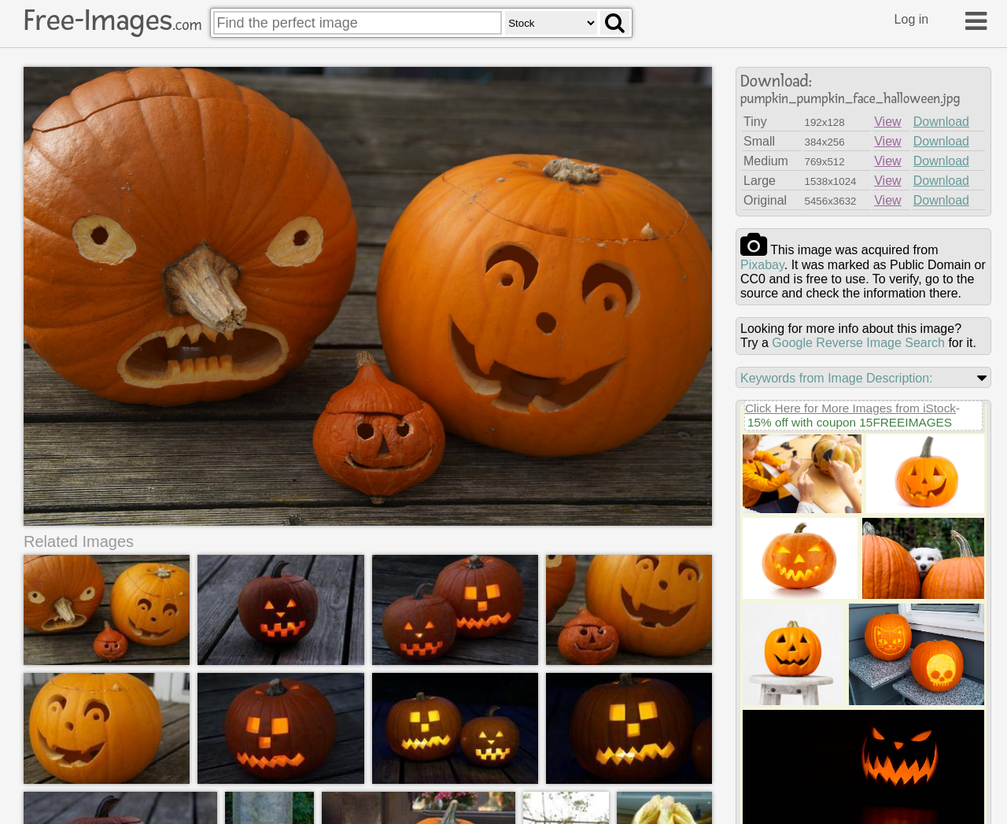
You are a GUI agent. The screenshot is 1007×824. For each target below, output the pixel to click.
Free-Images (112, 20)
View (887, 121)
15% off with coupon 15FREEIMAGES (849, 422)
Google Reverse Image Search (858, 342)
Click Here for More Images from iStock (850, 408)
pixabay (762, 265)
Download (941, 121)
